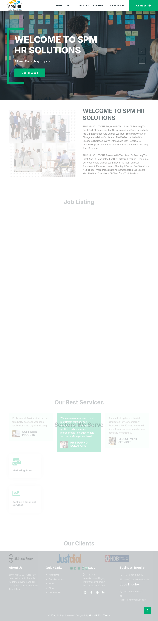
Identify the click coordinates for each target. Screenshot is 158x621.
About (70, 5)
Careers (98, 5)
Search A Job (30, 72)
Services (83, 5)
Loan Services (115, 5)
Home (59, 5)
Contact (143, 5)
